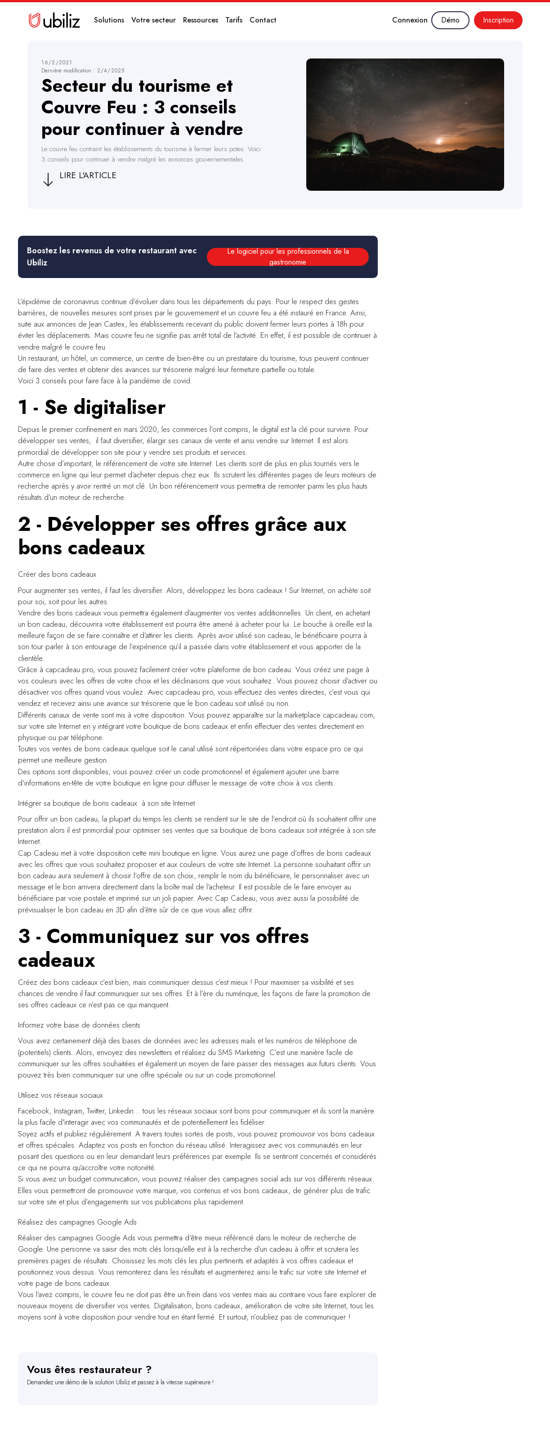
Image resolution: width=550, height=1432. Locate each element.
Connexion (410, 20)
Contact (263, 20)
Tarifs (233, 20)
